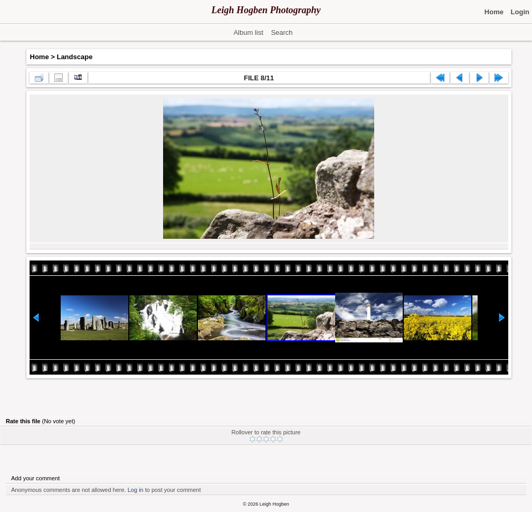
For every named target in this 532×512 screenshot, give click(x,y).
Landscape (74, 57)
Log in (136, 490)
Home (39, 57)
